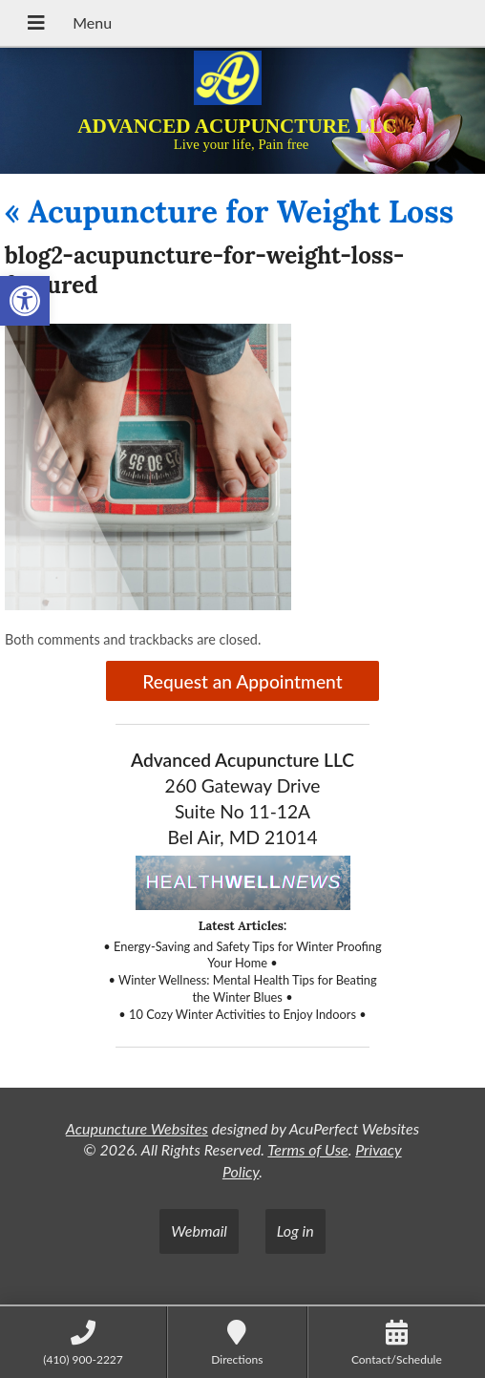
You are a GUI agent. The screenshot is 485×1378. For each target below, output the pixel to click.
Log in (295, 1230)
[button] (25, 301)
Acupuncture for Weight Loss (229, 211)
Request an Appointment (242, 681)
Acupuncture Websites (137, 1128)
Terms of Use (307, 1149)
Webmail (199, 1230)
